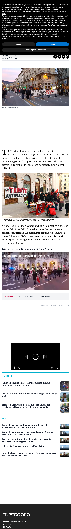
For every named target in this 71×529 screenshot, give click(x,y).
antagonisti (45, 296)
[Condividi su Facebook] (55, 57)
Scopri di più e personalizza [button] (35, 50)
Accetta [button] (52, 44)
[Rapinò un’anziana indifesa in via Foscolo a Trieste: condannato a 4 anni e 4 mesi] (30, 384)
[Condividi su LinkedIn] (59, 57)
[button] (35, 271)
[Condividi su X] (63, 57)
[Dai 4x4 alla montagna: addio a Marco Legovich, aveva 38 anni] (30, 395)
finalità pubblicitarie (30, 23)
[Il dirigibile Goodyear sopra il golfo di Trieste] (24, 446)
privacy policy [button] (23, 7)
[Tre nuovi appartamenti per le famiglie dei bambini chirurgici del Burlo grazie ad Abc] (30, 440)
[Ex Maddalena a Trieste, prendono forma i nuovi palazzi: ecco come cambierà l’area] (30, 454)
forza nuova (31, 296)
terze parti (37, 16)
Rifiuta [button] (18, 44)
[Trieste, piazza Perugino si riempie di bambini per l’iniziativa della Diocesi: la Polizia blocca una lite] (30, 406)
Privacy (7, 527)
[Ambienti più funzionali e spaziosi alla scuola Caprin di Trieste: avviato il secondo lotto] (30, 433)
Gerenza (7, 524)
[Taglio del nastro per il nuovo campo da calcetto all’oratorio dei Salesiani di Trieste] (30, 426)
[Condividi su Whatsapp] (67, 57)
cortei (20, 296)
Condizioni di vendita (14, 521)
